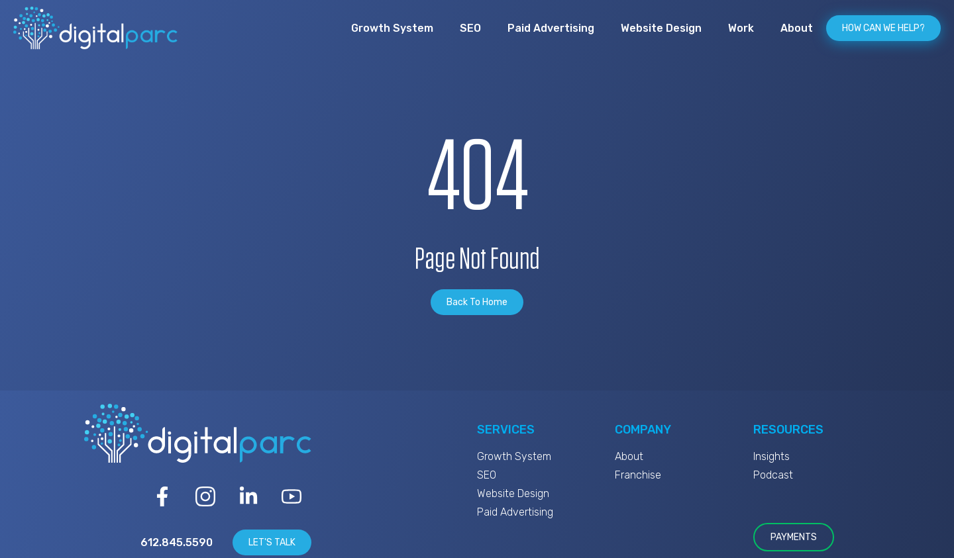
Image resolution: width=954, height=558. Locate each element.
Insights (771, 456)
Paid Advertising (550, 28)
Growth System (392, 28)
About (796, 28)
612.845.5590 (176, 542)
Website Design (661, 28)
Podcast (773, 475)
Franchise (638, 475)
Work (741, 28)
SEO (470, 28)
